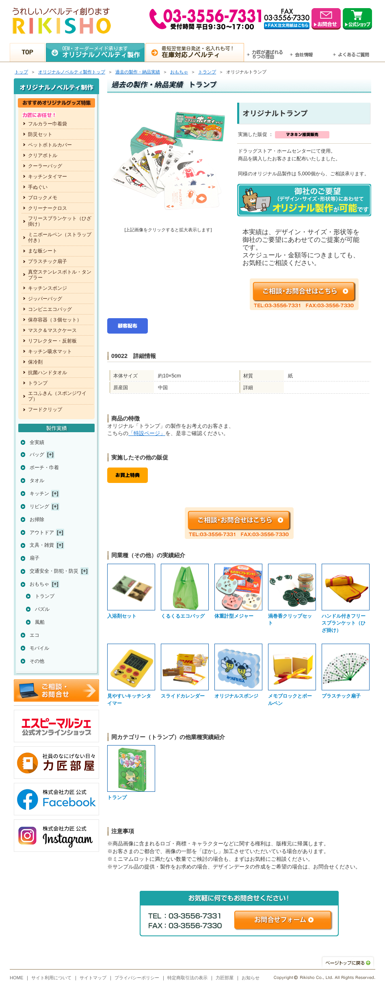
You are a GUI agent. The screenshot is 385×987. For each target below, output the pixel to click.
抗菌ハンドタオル (47, 372)
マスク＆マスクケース (52, 330)
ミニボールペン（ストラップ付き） (59, 237)
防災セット (40, 134)
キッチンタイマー (47, 176)
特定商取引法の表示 (187, 977)
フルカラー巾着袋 (47, 124)
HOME (17, 977)
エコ (34, 635)
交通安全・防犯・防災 (54, 571)
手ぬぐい (38, 187)
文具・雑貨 (42, 545)
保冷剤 (35, 362)
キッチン (39, 493)
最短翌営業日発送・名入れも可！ (203, 52)
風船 (40, 622)
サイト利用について (51, 977)
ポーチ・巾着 (44, 467)
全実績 (37, 442)
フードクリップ (45, 409)
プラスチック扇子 (47, 261)
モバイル (39, 648)
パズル (42, 609)
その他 (37, 661)
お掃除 (37, 519)
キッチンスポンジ (47, 288)
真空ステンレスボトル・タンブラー (59, 274)
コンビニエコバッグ (50, 309)
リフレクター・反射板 (52, 341)
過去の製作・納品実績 (137, 71)
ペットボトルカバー (50, 145)
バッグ (37, 454)
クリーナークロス (47, 208)
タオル (37, 480)
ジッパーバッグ (45, 299)
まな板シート (42, 251)
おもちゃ (179, 71)
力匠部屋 (225, 977)
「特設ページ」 (146, 433)
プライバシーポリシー (137, 977)
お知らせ (251, 977)
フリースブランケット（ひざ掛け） (59, 221)
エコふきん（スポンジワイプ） (57, 396)
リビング (39, 506)
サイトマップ (93, 977)
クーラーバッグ (45, 166)
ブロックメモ (42, 197)
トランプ (207, 71)
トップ (21, 71)
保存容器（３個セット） (55, 320)
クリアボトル (42, 155)
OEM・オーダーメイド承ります (103, 52)
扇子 (34, 558)
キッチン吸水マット (50, 351)
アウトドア (42, 532)
